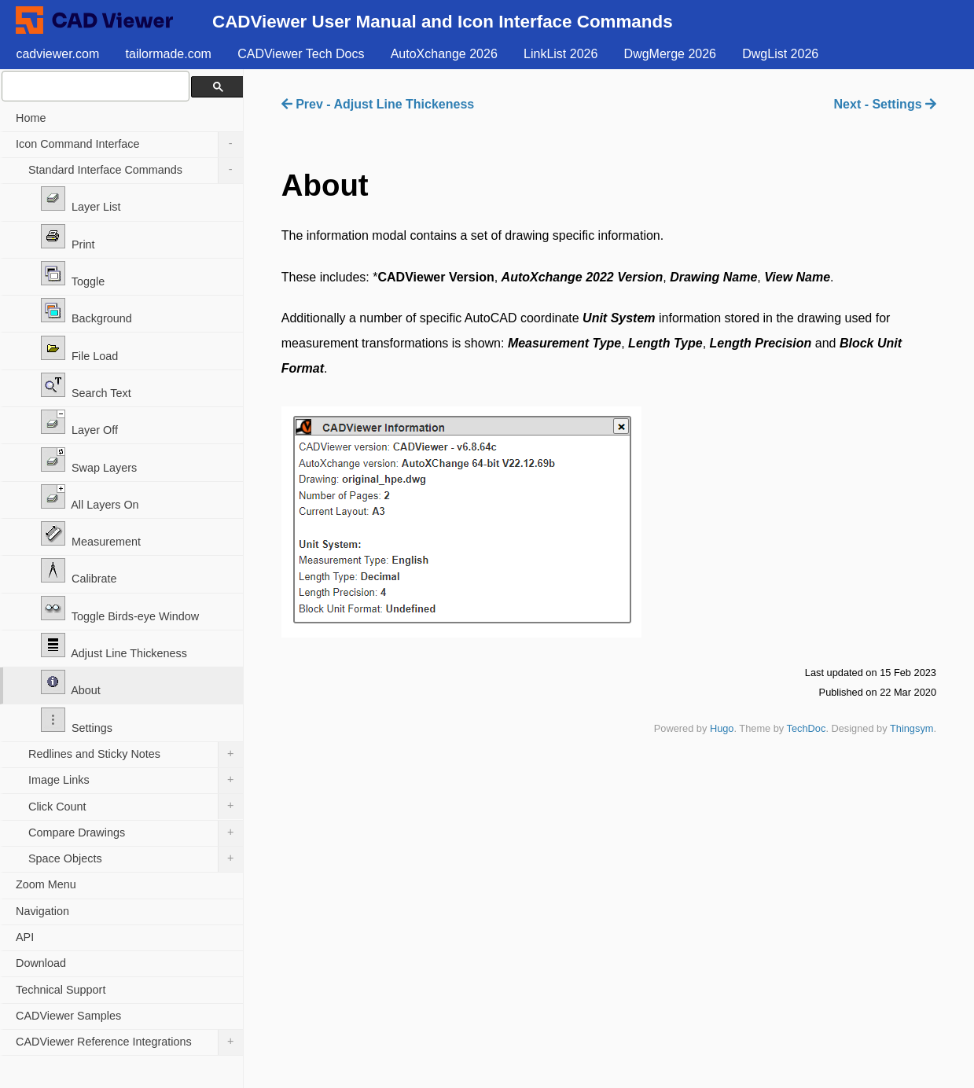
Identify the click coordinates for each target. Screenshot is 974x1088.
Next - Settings (885, 104)
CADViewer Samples (68, 1015)
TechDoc (806, 728)
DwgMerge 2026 (670, 54)
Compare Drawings (135, 833)
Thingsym (911, 728)
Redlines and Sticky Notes (135, 754)
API (25, 937)
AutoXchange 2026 (444, 54)
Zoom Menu (46, 884)
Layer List (80, 199)
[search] (94, 86)
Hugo (722, 728)
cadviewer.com (57, 54)
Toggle (73, 274)
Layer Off (79, 423)
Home (31, 118)
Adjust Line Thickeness (114, 646)
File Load (79, 349)
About (71, 683)
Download (41, 963)
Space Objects (135, 859)
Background (86, 311)
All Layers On (90, 497)
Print (68, 237)
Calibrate (79, 571)
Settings (76, 721)
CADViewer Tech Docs (300, 54)
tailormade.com (168, 54)
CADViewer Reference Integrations (129, 1042)
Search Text (86, 386)
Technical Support (60, 989)
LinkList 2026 (560, 54)
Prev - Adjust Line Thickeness (377, 104)
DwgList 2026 (780, 54)
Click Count (135, 806)
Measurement (91, 534)
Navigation (42, 911)
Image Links (135, 780)
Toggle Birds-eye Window (120, 609)
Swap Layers (89, 460)
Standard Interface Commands (135, 170)
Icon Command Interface (129, 144)
